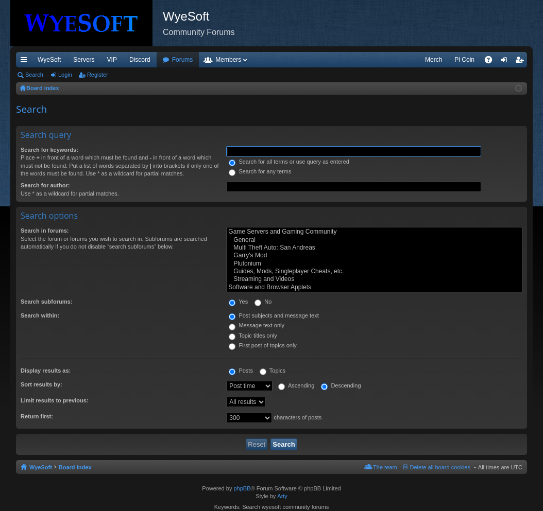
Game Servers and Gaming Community (374, 232)
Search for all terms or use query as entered (289, 161)
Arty (282, 496)
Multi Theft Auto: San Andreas (374, 248)
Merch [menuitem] (433, 59)
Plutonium (374, 264)
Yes (238, 301)
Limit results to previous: (54, 400)
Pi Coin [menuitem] (464, 59)
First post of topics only (263, 345)
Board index (75, 467)
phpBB (241, 488)
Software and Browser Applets (374, 287)
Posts (241, 370)
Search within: (40, 315)
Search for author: (45, 185)
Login (65, 75)
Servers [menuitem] (83, 59)
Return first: (37, 416)
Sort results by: (41, 384)
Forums (182, 59)
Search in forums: (45, 230)
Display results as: (46, 370)
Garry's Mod (374, 255)
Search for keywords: (49, 150)
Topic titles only (253, 335)
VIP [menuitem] (112, 59)
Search (34, 75)
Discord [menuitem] (139, 59)
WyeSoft (49, 59)
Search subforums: (46, 301)
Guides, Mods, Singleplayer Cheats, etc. (374, 271)
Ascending (296, 385)
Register (97, 75)
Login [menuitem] (506, 61)
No (263, 301)
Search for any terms (260, 171)
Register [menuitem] (521, 61)
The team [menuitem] (385, 467)
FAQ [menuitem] (491, 61)
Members (228, 59)
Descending (341, 385)
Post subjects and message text (273, 315)
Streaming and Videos (374, 279)
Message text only (256, 325)
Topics (272, 370)
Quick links (25, 61)
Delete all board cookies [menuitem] (440, 467)
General (374, 240)
